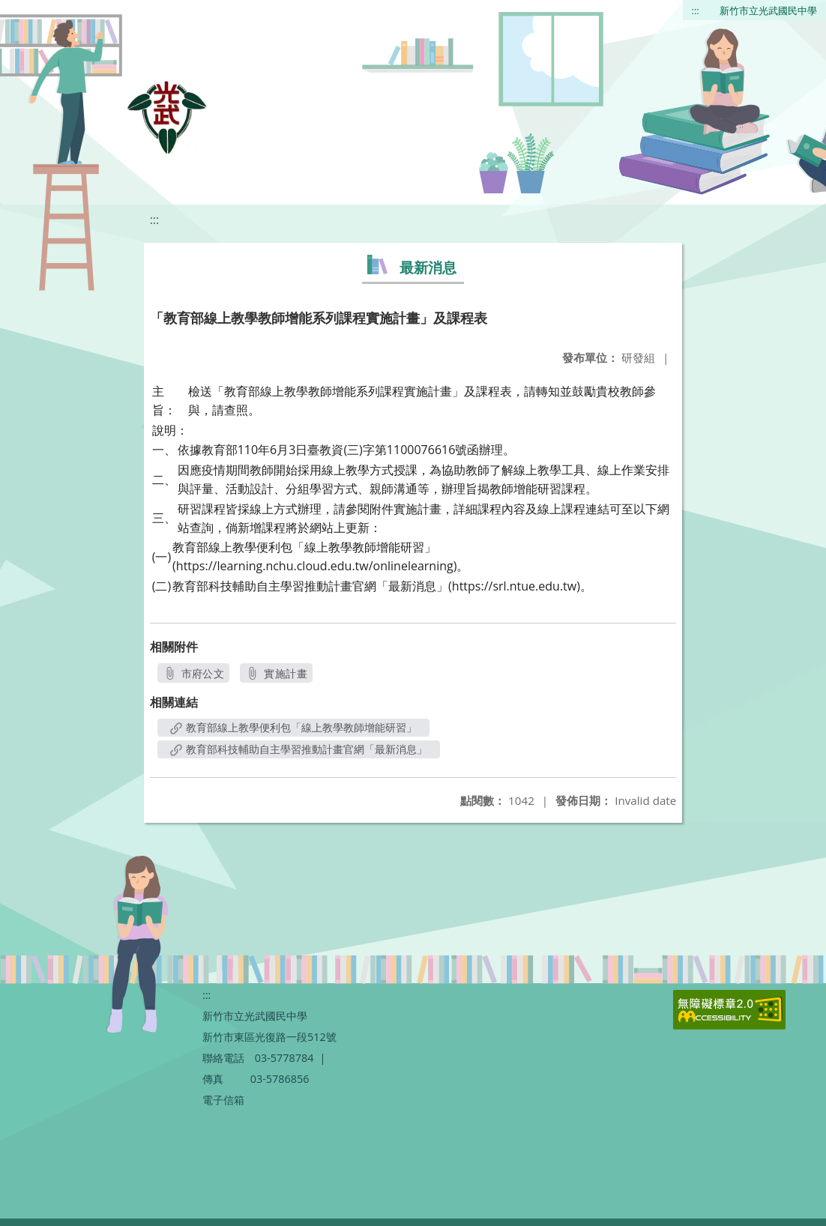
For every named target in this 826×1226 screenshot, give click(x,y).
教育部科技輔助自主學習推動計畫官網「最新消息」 (299, 749)
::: (695, 10)
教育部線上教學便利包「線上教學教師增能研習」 (293, 727)
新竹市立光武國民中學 (768, 10)
